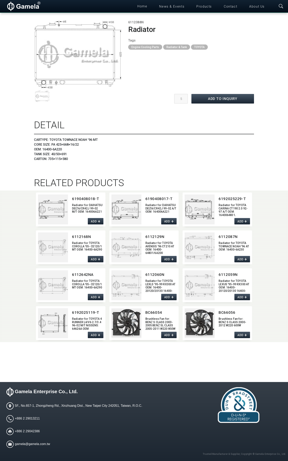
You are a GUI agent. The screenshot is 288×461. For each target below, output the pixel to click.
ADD (94, 221)
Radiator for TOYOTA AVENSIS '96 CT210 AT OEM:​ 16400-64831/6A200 (159, 247)
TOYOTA (199, 47)
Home (142, 6)
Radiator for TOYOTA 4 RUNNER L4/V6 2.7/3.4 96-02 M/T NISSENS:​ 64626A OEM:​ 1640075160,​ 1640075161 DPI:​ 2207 (87, 323)
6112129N (154, 236)
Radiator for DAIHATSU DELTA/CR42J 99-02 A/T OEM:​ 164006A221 (160, 208)
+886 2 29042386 (27, 431)
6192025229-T (232, 198)
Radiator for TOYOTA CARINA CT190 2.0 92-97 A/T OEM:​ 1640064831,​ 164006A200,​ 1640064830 (233, 209)
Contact (230, 6)
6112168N (81, 236)
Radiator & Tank (176, 47)
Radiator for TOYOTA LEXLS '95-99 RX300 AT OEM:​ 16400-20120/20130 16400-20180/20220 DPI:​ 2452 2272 (160, 285)
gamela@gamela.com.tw (32, 444)
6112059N (228, 274)
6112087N (228, 236)
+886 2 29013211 (27, 418)
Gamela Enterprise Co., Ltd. (46, 391)
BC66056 (227, 312)
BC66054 (153, 312)
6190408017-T (159, 198)
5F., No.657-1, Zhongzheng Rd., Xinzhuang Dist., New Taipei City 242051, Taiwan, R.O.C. (78, 405)
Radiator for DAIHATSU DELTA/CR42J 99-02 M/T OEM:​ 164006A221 (87, 208)
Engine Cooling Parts (145, 47)
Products (204, 6)
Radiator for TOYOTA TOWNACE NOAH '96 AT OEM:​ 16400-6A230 (234, 246)
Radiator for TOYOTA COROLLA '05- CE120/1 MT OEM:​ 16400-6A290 (87, 246)
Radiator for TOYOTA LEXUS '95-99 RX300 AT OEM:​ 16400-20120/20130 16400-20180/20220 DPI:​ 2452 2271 (234, 285)
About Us (257, 6)
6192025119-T (85, 312)
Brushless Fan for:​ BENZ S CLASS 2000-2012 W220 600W (232, 322)
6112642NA (82, 274)
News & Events (171, 6)
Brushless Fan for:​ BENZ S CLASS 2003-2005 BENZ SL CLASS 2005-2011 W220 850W (160, 323)
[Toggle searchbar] (281, 6)
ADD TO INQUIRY (223, 99)
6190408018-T (85, 198)
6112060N (154, 274)
